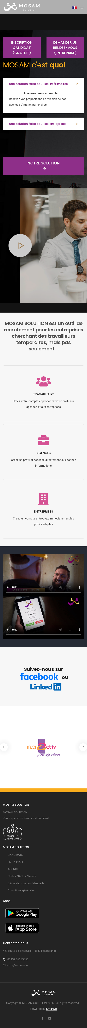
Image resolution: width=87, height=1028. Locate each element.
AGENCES (14, 869)
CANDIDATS (15, 855)
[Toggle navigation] (82, 7)
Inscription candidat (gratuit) (17, 47)
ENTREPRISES (17, 862)
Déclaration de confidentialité (26, 883)
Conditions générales (21, 890)
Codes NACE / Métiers (22, 876)
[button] (83, 747)
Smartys (51, 1009)
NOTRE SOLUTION (31, 166)
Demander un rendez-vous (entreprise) (62, 47)
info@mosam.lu (17, 965)
